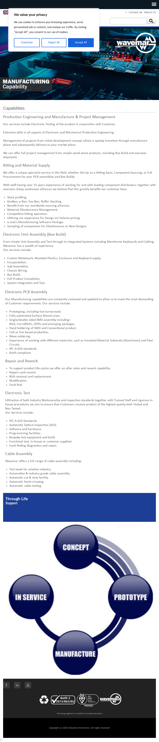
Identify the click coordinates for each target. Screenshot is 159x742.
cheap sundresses (27, 189)
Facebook (6, 685)
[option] (79, 63)
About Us (150, 12)
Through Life (17, 498)
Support (11, 503)
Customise (27, 42)
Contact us (135, 12)
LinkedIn (17, 685)
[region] (53, 30)
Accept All (81, 42)
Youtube (28, 685)
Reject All (53, 42)
